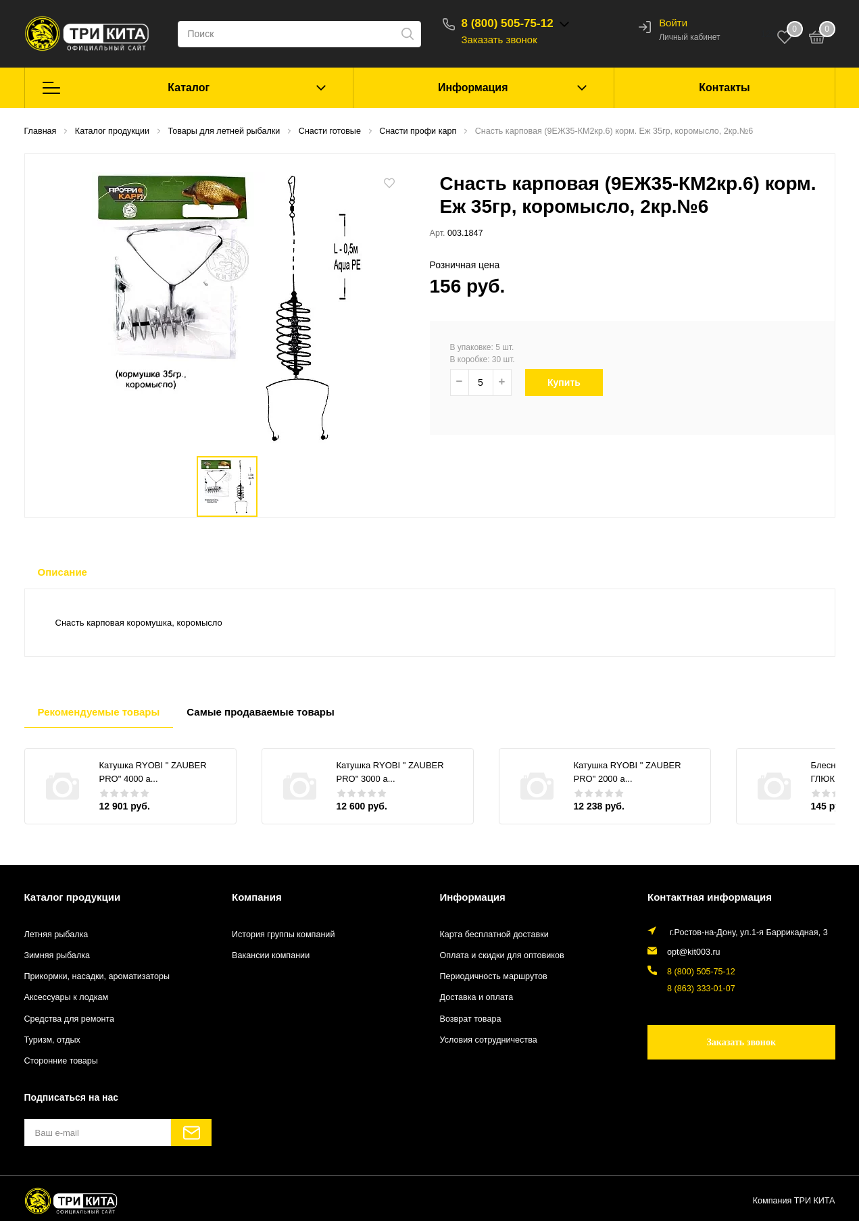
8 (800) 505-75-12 (508, 23)
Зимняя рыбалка (57, 955)
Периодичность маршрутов (493, 976)
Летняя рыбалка (56, 934)
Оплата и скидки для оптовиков (502, 955)
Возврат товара (470, 1019)
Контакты (724, 87)
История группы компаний (283, 934)
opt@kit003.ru (693, 952)
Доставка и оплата (477, 997)
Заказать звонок (499, 39)
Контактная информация (709, 897)
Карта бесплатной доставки (494, 934)
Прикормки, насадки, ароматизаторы (97, 976)
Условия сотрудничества (488, 1040)
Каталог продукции (72, 897)
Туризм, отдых (52, 1040)
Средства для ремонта (69, 1019)
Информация (473, 87)
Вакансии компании (271, 955)
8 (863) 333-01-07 (701, 988)
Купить (570, 382)
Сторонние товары (61, 1061)
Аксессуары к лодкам (66, 997)
